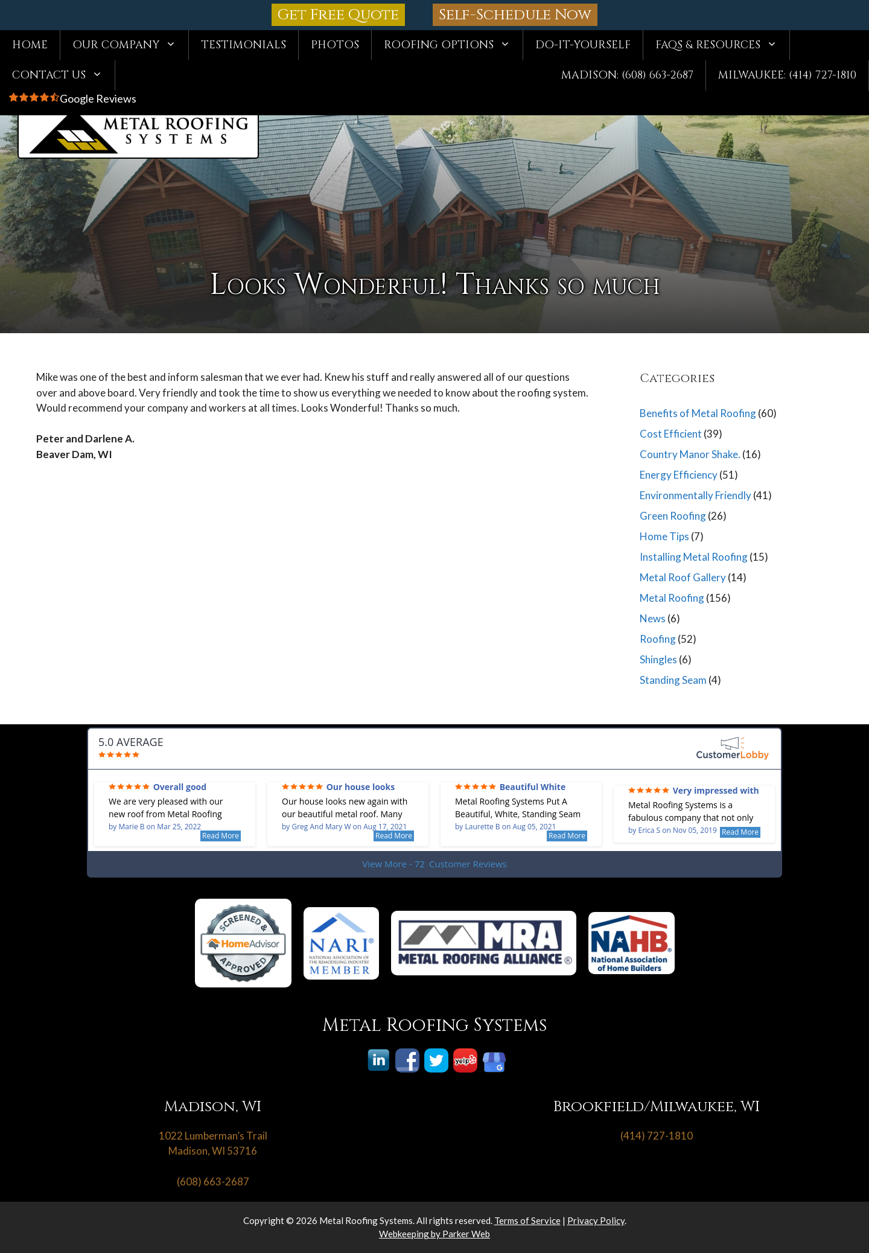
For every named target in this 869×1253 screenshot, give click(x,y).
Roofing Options (453, 45)
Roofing (658, 639)
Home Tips (664, 536)
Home (30, 45)
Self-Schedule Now (515, 15)
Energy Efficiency (679, 474)
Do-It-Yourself (583, 45)
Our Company (130, 45)
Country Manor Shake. (690, 454)
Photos (335, 45)
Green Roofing (673, 515)
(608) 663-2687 (213, 1181)
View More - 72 (434, 864)
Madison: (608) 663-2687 (627, 75)
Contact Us (63, 75)
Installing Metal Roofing (694, 556)
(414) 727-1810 (656, 1135)
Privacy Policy (596, 1220)
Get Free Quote (338, 15)
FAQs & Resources (722, 45)
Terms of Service (527, 1220)
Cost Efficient (671, 433)
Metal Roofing (672, 597)
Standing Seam (673, 680)
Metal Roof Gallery (683, 577)
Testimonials (243, 45)
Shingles (658, 659)
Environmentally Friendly (695, 495)
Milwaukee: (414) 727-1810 (787, 75)
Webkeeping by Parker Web (434, 1233)
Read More (220, 836)
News (653, 618)
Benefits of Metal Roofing (698, 413)
